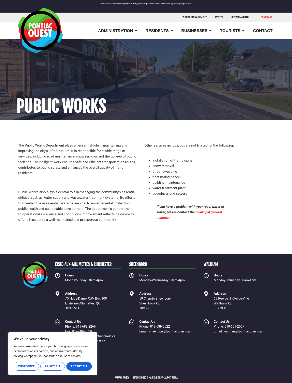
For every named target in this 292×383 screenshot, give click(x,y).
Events (219, 17)
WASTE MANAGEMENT (194, 17)
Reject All (53, 366)
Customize (26, 366)
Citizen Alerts (240, 17)
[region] (52, 354)
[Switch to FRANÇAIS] (266, 17)
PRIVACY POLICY (122, 377)
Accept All (79, 366)
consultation (161, 3)
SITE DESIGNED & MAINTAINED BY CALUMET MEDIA (155, 377)
